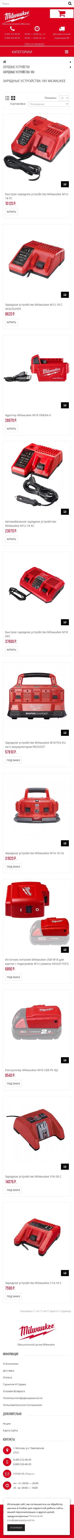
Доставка (8, 1370)
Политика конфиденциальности (22, 1398)
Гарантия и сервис (14, 1384)
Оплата (7, 1377)
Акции (7, 1423)
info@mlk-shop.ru (23, 1473)
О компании (10, 1363)
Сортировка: (18, 103)
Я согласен (16, 1527)
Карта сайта (10, 1430)
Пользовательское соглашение (22, 1405)
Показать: (51, 98)
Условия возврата (14, 1391)
